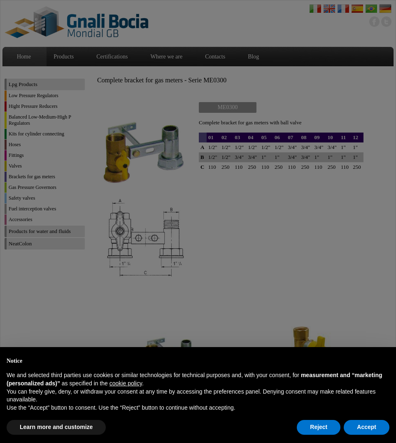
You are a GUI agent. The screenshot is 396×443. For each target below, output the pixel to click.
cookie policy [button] (125, 383)
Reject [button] (318, 427)
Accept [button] (366, 427)
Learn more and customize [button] (56, 427)
